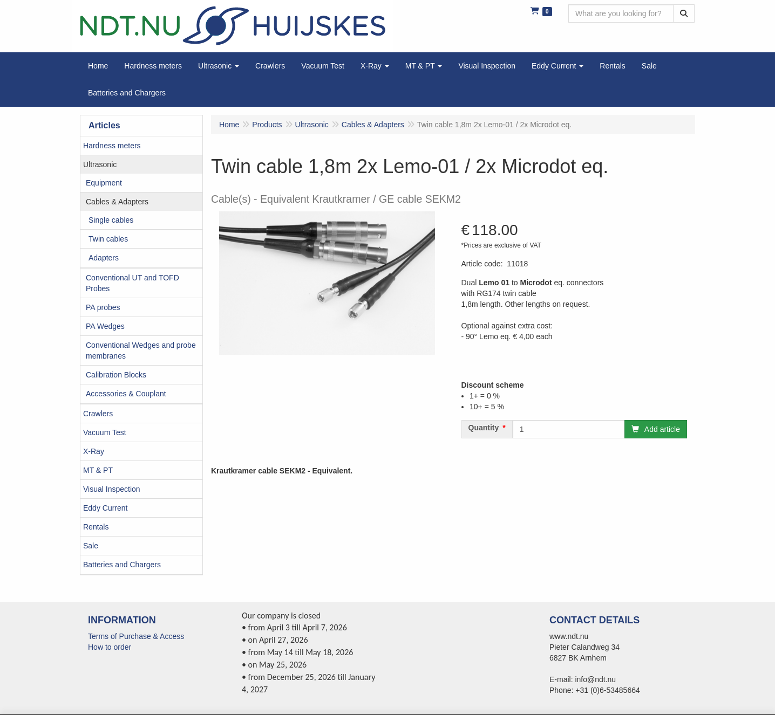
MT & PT (98, 470)
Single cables (111, 220)
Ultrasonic (100, 164)
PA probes (103, 307)
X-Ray (93, 451)
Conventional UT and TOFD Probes (132, 283)
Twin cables (108, 239)
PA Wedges (105, 326)
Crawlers (98, 413)
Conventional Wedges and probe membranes (141, 350)
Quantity (483, 427)
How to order (109, 647)
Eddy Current (105, 508)
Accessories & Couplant (126, 393)
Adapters (104, 257)
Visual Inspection (111, 489)
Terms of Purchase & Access (136, 636)
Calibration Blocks (116, 374)
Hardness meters (112, 145)
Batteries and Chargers (122, 564)
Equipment (104, 182)
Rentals (95, 526)
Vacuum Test (104, 432)
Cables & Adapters (117, 201)
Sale (90, 545)
